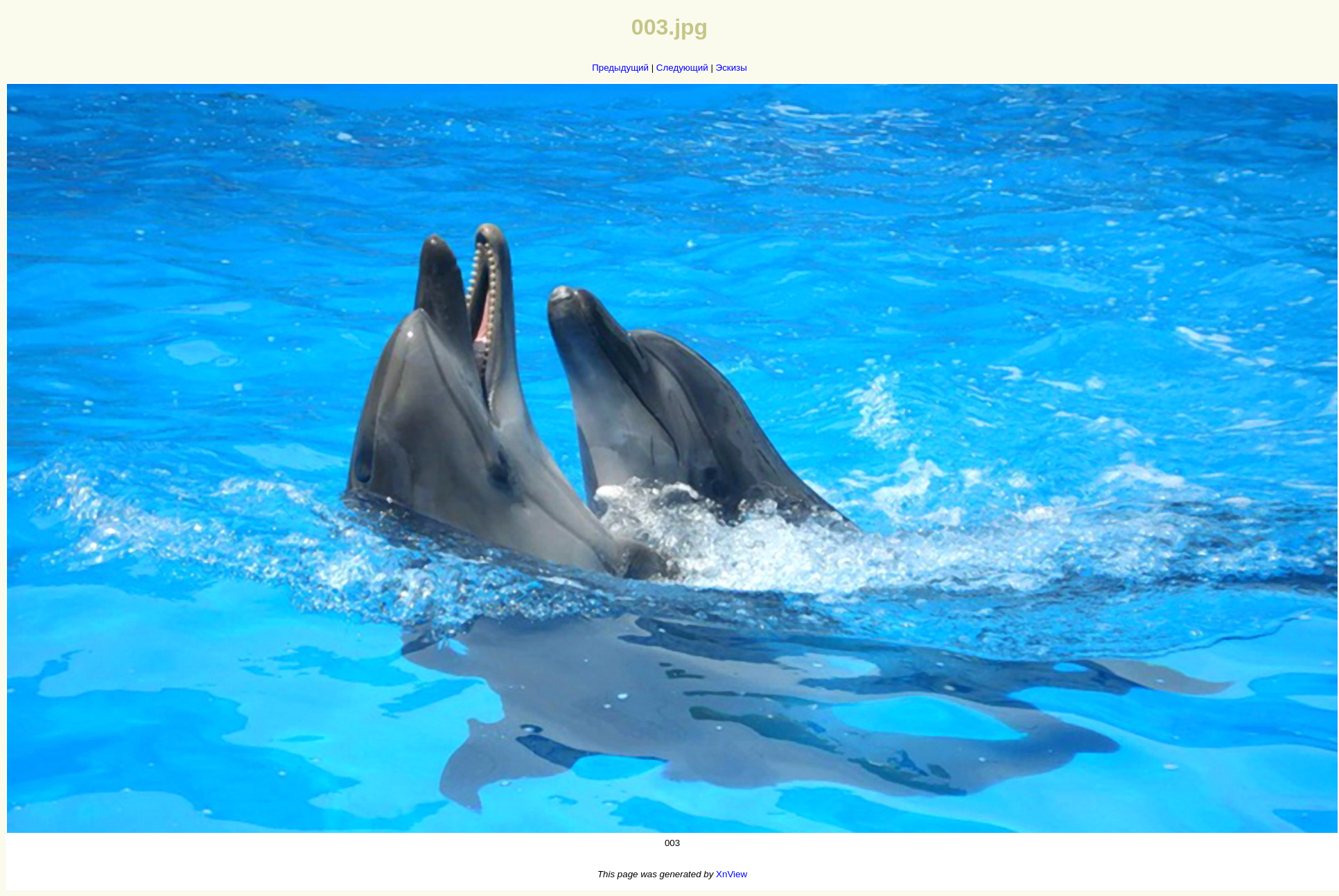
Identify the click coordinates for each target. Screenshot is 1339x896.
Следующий (682, 67)
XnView (731, 874)
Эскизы (731, 67)
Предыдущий (620, 67)
